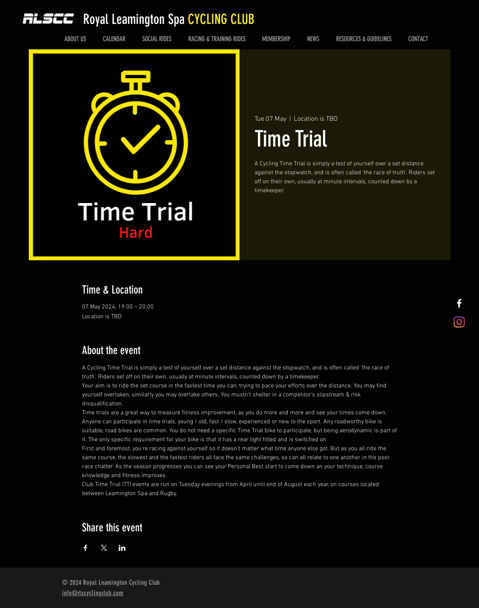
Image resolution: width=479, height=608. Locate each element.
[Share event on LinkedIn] (122, 548)
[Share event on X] (103, 548)
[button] (75, 39)
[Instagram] (459, 322)
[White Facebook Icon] (459, 303)
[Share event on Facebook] (85, 548)
